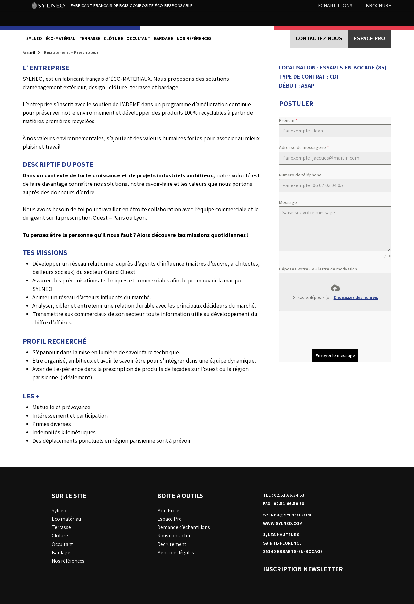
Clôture (113, 38)
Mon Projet (169, 510)
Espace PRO (369, 38)
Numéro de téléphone (300, 175)
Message (288, 202)
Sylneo (34, 38)
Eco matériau (66, 518)
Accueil (29, 52)
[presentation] (328, 330)
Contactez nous (319, 38)
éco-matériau (61, 38)
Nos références (68, 560)
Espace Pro (169, 518)
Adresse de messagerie (304, 147)
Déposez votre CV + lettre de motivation (318, 269)
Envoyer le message (335, 355)
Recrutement (171, 544)
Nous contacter (174, 535)
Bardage (163, 38)
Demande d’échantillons (183, 527)
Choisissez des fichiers (356, 297)
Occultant (138, 38)
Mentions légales (175, 552)
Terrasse (89, 38)
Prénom (288, 120)
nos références (194, 38)
